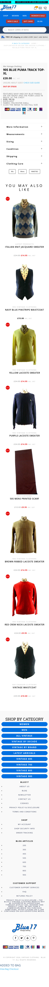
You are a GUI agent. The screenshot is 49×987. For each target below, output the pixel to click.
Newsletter (24, 795)
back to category (21, 43)
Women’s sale (38, 15)
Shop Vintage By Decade (14, 45)
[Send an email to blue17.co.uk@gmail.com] (40, 8)
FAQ (24, 892)
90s (12, 171)
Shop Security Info (24, 828)
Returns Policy (24, 896)
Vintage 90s (24, 776)
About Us (25, 786)
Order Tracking (24, 833)
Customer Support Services (24, 887)
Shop (5, 15)
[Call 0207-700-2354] (45, 8)
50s (24, 858)
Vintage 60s (24, 758)
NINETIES (34, 171)
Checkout (14, 969)
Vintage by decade (24, 741)
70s (24, 866)
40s (24, 854)
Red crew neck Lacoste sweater (24, 624)
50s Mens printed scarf (24, 498)
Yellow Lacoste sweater (24, 372)
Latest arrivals (24, 753)
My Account (24, 824)
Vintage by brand (24, 747)
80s (24, 871)
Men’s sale (13, 21)
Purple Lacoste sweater (24, 435)
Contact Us (24, 799)
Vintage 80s (24, 770)
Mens (22, 171)
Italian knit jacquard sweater (24, 246)
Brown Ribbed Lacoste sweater (24, 561)
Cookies (24, 803)
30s (24, 849)
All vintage (24, 735)
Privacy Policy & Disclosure (24, 807)
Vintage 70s (24, 764)
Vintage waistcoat (24, 687)
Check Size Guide (32, 82)
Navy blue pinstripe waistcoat (24, 309)
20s (24, 845)
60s (24, 862)
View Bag (4, 969)
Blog (40, 21)
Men (25, 15)
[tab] (24, 126)
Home (33, 43)
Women (15, 15)
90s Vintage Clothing (35, 45)
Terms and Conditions (25, 812)
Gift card (28, 21)
